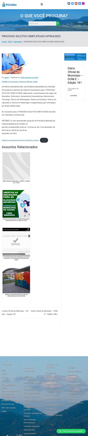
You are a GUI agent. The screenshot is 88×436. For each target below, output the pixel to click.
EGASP (4, 411)
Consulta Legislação (31, 389)
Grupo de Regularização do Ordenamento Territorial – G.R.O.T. (10, 394)
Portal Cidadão (51, 373)
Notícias (29, 82)
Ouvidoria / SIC (51, 377)
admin (7, 77)
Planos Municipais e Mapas (9, 386)
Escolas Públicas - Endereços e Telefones (54, 414)
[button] (42, 4)
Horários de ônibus (52, 395)
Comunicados (13, 82)
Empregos (22, 82)
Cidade (4, 374)
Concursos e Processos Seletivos (32, 402)
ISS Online (71, 368)
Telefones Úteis (29, 430)
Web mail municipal (9, 408)
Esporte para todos (52, 380)
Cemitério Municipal (53, 399)
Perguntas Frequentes (32, 426)
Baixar (44, 140)
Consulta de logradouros (54, 391)
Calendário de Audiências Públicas (33, 414)
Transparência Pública (31, 393)
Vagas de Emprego (52, 384)
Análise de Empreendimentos (30, 378)
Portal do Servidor (8, 404)
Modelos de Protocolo (75, 403)
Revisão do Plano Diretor (10, 400)
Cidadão (5, 82)
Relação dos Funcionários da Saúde (33, 408)
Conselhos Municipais (31, 397)
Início (3, 370)
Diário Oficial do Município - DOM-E (33, 384)
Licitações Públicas (74, 371)
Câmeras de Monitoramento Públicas (54, 403)
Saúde (35, 82)
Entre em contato (30, 433)
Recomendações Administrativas (30, 421)
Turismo (5, 377)
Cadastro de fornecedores (72, 376)
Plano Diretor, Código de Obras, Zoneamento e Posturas (76, 384)
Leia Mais (73, 96)
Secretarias (6, 381)
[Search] (42, 23)
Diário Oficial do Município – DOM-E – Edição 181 (75, 75)
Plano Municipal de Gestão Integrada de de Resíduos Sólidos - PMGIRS (76, 395)
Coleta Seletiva (51, 409)
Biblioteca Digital (52, 388)
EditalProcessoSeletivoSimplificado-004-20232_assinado (20, 140)
